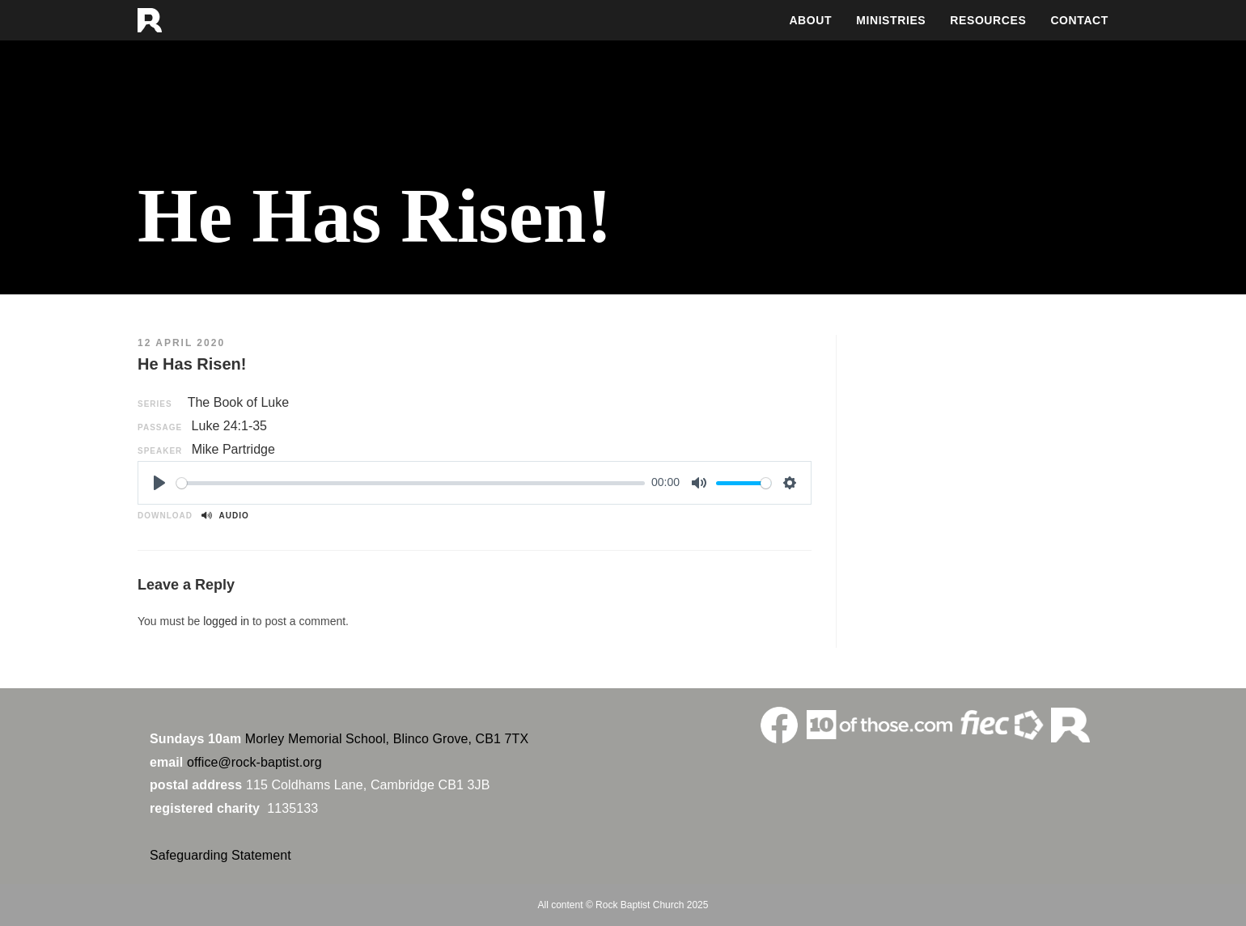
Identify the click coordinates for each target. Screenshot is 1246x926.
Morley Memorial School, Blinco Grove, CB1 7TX (386, 739)
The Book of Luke (238, 402)
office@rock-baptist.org (254, 762)
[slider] (410, 483)
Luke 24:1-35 (229, 426)
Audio (224, 515)
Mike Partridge (233, 449)
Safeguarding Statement (220, 855)
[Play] (159, 483)
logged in (226, 621)
